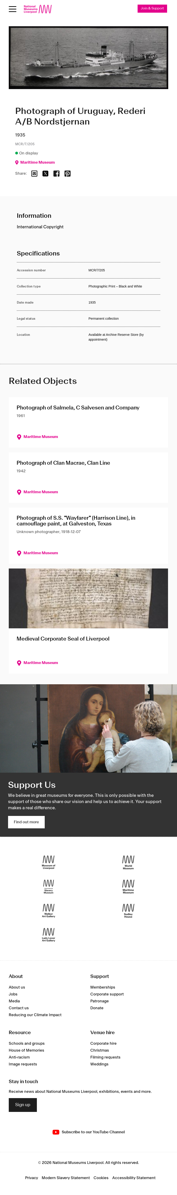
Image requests (23, 1064)
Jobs (13, 994)
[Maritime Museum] (128, 886)
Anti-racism (19, 1057)
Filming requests (105, 1057)
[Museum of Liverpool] (48, 862)
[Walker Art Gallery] (48, 911)
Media (14, 1001)
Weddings (99, 1064)
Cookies (101, 1178)
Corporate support (107, 994)
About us (17, 987)
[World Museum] (128, 862)
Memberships (102, 987)
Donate (96, 1008)
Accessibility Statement (134, 1178)
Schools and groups (27, 1043)
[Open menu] (12, 9)
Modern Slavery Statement (66, 1178)
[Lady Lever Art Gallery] (48, 935)
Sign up (22, 1105)
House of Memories (26, 1050)
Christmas (99, 1050)
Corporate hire (103, 1043)
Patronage (99, 1001)
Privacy (31, 1178)
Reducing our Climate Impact (35, 1015)
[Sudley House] (128, 911)
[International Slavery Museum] (48, 886)
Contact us (19, 1008)
